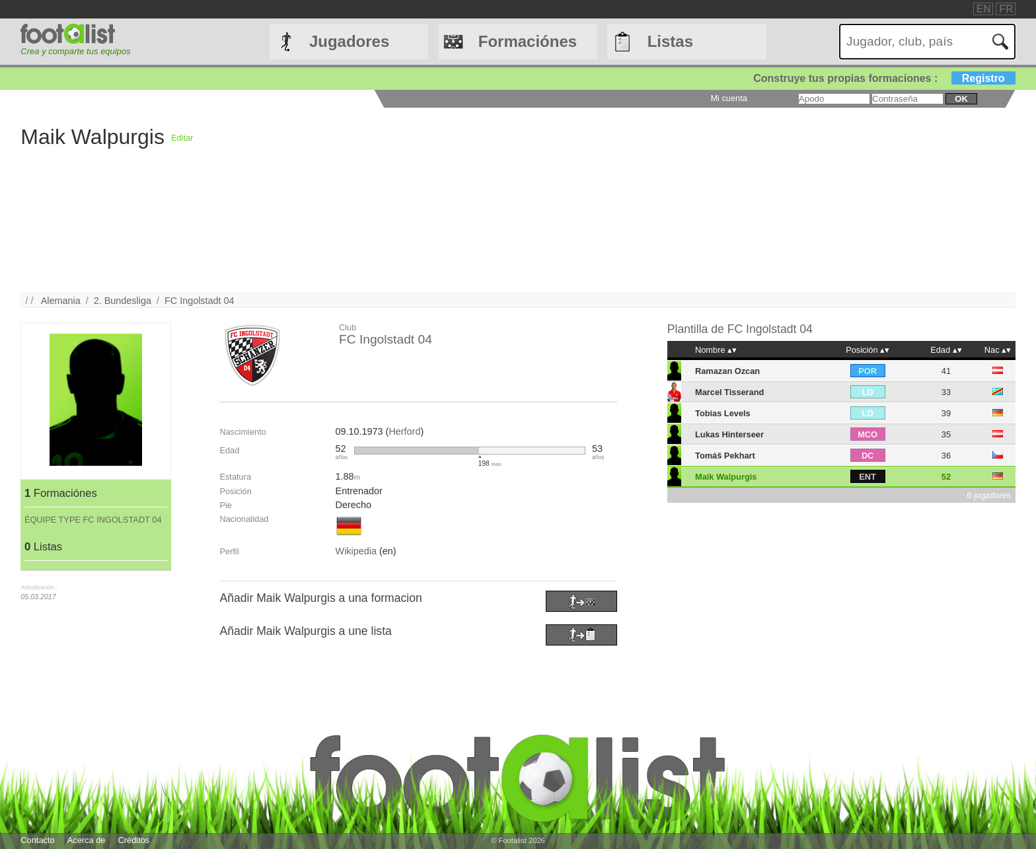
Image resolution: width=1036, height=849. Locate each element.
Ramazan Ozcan (727, 371)
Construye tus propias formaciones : (884, 78)
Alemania (61, 300)
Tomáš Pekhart (725, 456)
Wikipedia (356, 551)
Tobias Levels (723, 413)
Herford (404, 431)
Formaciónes (527, 41)
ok (961, 99)
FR (1006, 9)
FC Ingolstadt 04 (200, 300)
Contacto (37, 840)
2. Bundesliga (122, 300)
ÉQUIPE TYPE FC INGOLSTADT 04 (93, 520)
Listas (670, 41)
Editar (182, 138)
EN (984, 9)
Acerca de (86, 840)
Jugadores (349, 41)
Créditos (134, 840)
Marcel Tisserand (729, 392)
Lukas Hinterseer (729, 434)
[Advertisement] (589, 200)
